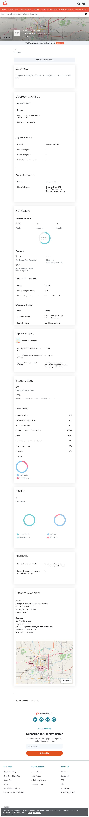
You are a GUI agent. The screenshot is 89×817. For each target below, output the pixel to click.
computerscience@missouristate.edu (37, 626)
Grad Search (36, 776)
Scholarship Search (38, 780)
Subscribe (44, 753)
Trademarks (65, 788)
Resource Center (37, 784)
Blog (62, 784)
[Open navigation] (83, 4)
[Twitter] (35, 719)
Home (3, 9)
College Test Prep (10, 772)
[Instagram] (54, 719)
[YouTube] (47, 719)
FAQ (62, 780)
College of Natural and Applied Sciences (56, 9)
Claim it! (60, 43)
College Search (36, 772)
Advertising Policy (67, 792)
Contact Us (65, 776)
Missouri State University (29, 9)
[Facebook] (41, 719)
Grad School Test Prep (12, 776)
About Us (64, 772)
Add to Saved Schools (44, 60)
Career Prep (8, 780)
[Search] (78, 4)
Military (6, 784)
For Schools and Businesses (14, 792)
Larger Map (7, 37)
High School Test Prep (12, 788)
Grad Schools (13, 9)
